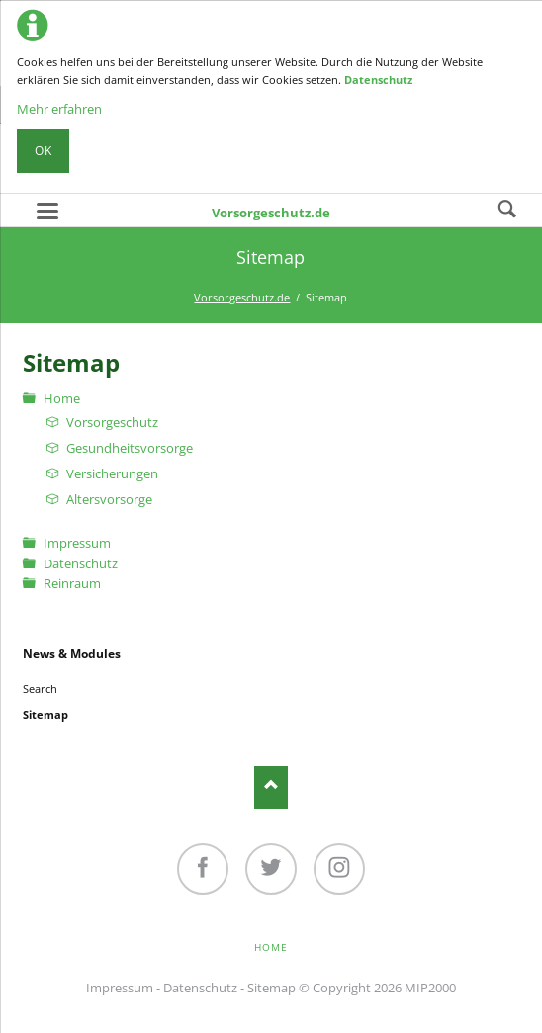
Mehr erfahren (59, 109)
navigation (47, 211)
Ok (43, 150)
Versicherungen (112, 473)
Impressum (77, 543)
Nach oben (271, 787)
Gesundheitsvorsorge (129, 448)
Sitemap (271, 987)
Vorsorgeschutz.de (271, 212)
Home (62, 398)
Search (507, 209)
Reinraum (72, 583)
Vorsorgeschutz (112, 422)
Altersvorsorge (109, 499)
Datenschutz (378, 79)
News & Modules (72, 654)
